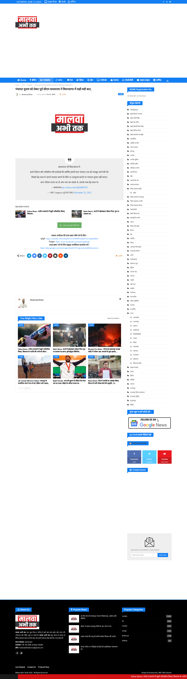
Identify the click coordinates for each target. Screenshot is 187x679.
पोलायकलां (133, 259)
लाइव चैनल (50, 1)
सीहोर (132, 405)
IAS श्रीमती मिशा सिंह (136, 126)
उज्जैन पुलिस (134, 159)
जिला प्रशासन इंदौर (136, 189)
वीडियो (132, 380)
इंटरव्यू (132, 151)
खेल (90, 80)
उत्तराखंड (136, 322)
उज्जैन (132, 155)
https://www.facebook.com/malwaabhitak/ (73, 242)
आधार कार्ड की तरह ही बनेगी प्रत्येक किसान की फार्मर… (99, 636)
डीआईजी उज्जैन (135, 218)
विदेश (79, 80)
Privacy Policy (43, 667)
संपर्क (62, 1)
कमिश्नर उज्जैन (134, 168)
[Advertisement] (120, 22)
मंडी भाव (132, 284)
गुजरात (135, 326)
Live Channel (20, 667)
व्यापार (114, 80)
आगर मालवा (134, 147)
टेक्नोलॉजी (127, 80)
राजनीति (132, 309)
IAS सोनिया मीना (135, 130)
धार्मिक (132, 238)
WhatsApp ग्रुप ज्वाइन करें (69, 225)
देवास (132, 230)
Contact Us (31, 667)
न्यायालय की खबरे (135, 247)
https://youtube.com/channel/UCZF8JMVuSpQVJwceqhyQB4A (72, 239)
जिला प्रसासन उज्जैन (136, 201)
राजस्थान (136, 355)
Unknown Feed (139, 443)
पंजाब (135, 338)
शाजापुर (132, 388)
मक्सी (132, 280)
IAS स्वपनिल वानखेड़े (136, 135)
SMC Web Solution (165, 673)
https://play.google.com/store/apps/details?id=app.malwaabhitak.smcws (69, 248)
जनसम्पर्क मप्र (134, 180)
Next (27, 388)
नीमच (132, 243)
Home (21, 80)
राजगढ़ (132, 305)
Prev (21, 388)
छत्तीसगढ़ (136, 330)
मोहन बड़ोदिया (134, 301)
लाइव (132, 371)
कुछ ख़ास (157, 80)
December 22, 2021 (82, 192)
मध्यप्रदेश (45, 80)
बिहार (135, 342)
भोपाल (132, 276)
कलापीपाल (133, 172)
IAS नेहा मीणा (134, 122)
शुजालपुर (133, 400)
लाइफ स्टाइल (143, 80)
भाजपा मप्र (133, 272)
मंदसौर (132, 288)
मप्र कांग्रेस (133, 297)
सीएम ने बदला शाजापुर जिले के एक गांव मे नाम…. (97, 626)
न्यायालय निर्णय (135, 251)
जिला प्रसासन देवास (136, 205)
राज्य (59, 80)
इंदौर (134, 193)
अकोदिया (133, 139)
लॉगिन (71, 1)
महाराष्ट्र (135, 351)
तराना (132, 222)
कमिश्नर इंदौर (134, 164)
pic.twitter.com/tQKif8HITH (75, 187)
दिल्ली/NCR (137, 334)
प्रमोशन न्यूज (134, 263)
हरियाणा (135, 359)
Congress (134, 110)
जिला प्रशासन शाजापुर (137, 197)
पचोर (131, 255)
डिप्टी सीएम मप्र (134, 213)
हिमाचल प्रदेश (137, 363)
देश (70, 80)
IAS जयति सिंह (135, 118)
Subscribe (162, 555)
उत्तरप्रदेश (136, 317)
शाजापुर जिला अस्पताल (137, 392)
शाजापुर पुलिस (134, 396)
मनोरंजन (102, 80)
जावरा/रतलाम (134, 184)
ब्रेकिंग (33, 80)
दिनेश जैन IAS (134, 226)
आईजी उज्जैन (134, 143)
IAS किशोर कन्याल (136, 114)
